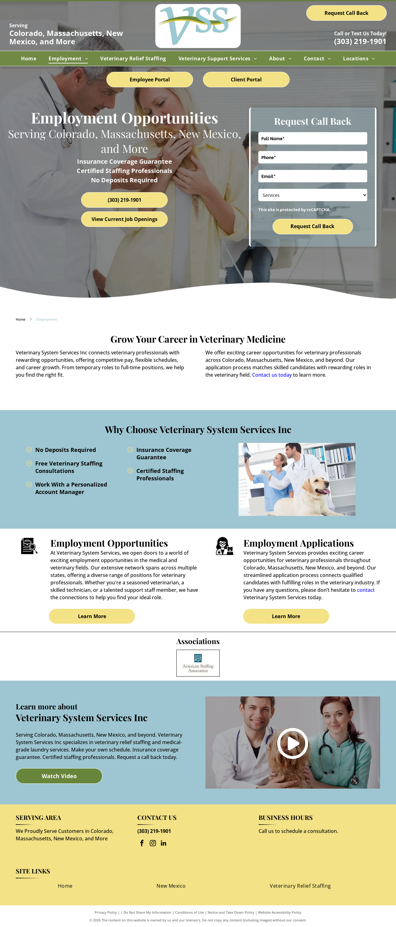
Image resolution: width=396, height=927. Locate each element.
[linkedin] (163, 843)
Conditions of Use (189, 912)
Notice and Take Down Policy (231, 912)
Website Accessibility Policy (279, 912)
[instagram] (152, 843)
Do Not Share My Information (147, 912)
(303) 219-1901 (360, 41)
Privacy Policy (106, 912)
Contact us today (272, 374)
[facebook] (142, 843)
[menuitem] (28, 58)
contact (366, 590)
